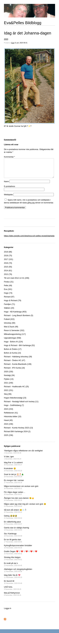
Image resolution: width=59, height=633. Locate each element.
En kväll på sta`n (13, 568)
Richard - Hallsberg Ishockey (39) (18, 360)
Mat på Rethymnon (12, 598)
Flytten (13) (9, 383)
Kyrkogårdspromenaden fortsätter (18, 550)
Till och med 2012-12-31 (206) (16, 282)
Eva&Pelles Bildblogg (22, 23)
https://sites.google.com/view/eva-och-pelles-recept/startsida (29, 239)
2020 (6, 39)
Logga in (7, 612)
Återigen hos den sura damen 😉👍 (19, 503)
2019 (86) (8, 256)
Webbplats (8, 198)
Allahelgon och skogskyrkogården (18, 574)
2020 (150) (8, 375)
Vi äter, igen (12, 461)
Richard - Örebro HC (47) (14, 364)
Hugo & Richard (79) (12, 304)
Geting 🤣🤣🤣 (13, 521)
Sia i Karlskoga (13, 538)
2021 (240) (8, 387)
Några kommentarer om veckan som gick (21, 491)
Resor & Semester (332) (14, 334)
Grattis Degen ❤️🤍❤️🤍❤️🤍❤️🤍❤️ (20, 556)
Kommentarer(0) (10, 140)
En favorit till (13, 586)
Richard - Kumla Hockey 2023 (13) (18, 431)
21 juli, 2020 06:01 (20, 43)
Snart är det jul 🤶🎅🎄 (14, 479)
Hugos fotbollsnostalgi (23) (15, 401)
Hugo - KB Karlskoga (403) (15, 315)
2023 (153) (8, 413)
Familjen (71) (9, 308)
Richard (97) (9, 300)
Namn (6, 185)
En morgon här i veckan (14, 485)
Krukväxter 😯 (13, 473)
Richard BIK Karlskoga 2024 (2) (17, 435)
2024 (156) (8, 428)
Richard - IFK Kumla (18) (14, 372)
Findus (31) (9, 285)
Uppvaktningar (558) (12, 342)
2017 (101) (8, 263)
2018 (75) (8, 259)
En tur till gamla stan (13, 544)
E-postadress (9, 190)
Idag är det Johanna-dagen (27, 33)
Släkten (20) (9, 312)
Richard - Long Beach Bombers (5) (18, 319)
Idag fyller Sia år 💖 (13, 580)
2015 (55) (8, 270)
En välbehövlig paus (13, 526)
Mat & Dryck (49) (11, 330)
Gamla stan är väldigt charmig (16, 532)
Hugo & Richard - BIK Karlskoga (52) (19, 349)
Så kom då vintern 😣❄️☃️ (15, 515)
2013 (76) (8, 278)
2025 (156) (8, 439)
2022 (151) (8, 394)
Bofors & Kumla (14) (12, 357)
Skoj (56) (7, 398)
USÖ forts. (12, 592)
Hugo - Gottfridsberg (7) (14, 409)
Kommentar (9, 157)
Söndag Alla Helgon (13, 562)
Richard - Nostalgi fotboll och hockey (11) (21, 405)
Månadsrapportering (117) (15, 338)
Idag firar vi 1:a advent (13, 467)
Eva (12, 43)
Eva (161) (8, 293)
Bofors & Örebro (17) (12, 353)
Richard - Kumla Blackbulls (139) (17, 368)
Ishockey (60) (9, 327)
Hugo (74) (8, 297)
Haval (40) (8, 424)
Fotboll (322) (9, 323)
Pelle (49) (8, 289)
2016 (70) (8, 267)
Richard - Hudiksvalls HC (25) (16, 390)
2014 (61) (8, 274)
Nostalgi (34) (9, 379)
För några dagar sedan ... (14, 497)
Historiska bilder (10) (12, 420)
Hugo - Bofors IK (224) (13, 345)
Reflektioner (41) (11, 416)
